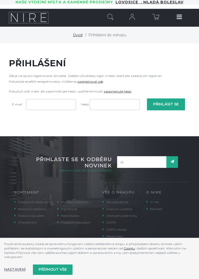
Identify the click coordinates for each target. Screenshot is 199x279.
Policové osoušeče (31, 216)
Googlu (129, 248)
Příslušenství (27, 222)
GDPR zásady (116, 229)
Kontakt (156, 209)
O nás (154, 202)
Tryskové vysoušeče (75, 222)
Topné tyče (69, 209)
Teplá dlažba (70, 216)
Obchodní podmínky (121, 216)
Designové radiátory (33, 202)
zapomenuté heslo (117, 91)
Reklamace (114, 236)
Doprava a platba (119, 209)
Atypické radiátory (75, 202)
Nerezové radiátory (32, 209)
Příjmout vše (53, 269)
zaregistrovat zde (90, 81)
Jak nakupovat (117, 202)
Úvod (77, 35)
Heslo (85, 104)
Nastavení (15, 269)
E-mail (17, 104)
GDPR (111, 222)
